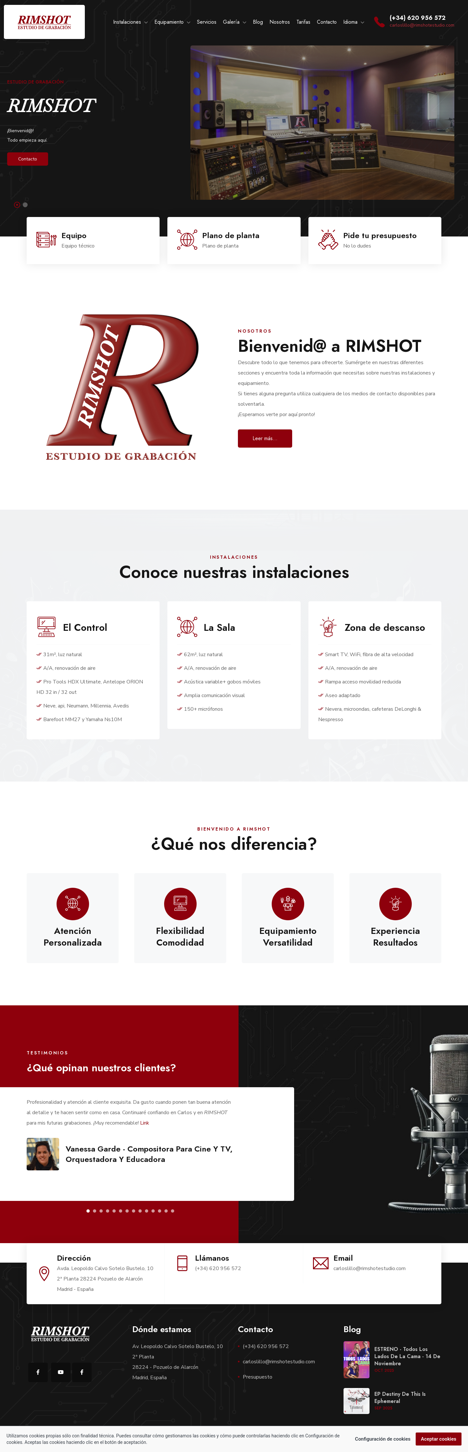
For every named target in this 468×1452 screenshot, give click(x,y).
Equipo (73, 235)
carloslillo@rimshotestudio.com (422, 25)
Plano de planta (230, 235)
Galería (231, 22)
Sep (383, 1408)
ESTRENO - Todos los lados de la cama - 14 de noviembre (407, 1356)
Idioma (350, 22)
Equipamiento (169, 22)
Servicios (206, 22)
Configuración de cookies (382, 1439)
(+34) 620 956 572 (266, 1346)
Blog (258, 22)
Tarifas (303, 22)
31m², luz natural (59, 654)
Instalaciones (127, 22)
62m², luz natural (200, 654)
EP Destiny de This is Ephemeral (400, 1397)
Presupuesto (257, 1377)
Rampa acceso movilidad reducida (359, 681)
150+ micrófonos (200, 709)
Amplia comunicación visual (211, 695)
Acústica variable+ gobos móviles (219, 681)
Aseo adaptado (339, 695)
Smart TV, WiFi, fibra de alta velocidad (365, 654)
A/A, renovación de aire (66, 668)
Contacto (327, 22)
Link (144, 1123)
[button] (88, 1211)
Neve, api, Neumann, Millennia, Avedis (82, 705)
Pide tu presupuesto (380, 235)
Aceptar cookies (438, 1439)
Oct (384, 1370)
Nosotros (279, 22)
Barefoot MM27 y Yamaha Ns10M (79, 719)
